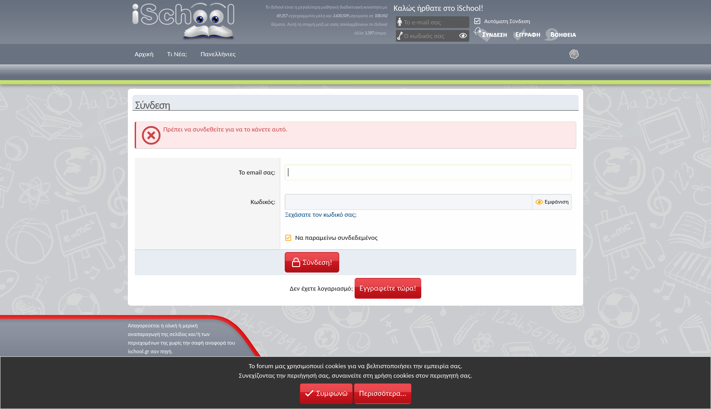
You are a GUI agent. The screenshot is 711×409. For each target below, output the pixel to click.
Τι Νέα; (177, 54)
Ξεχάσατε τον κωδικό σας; (320, 214)
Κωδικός (262, 202)
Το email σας (256, 172)
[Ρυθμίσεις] (574, 54)
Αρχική (144, 54)
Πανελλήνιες (217, 54)
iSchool (189, 22)
